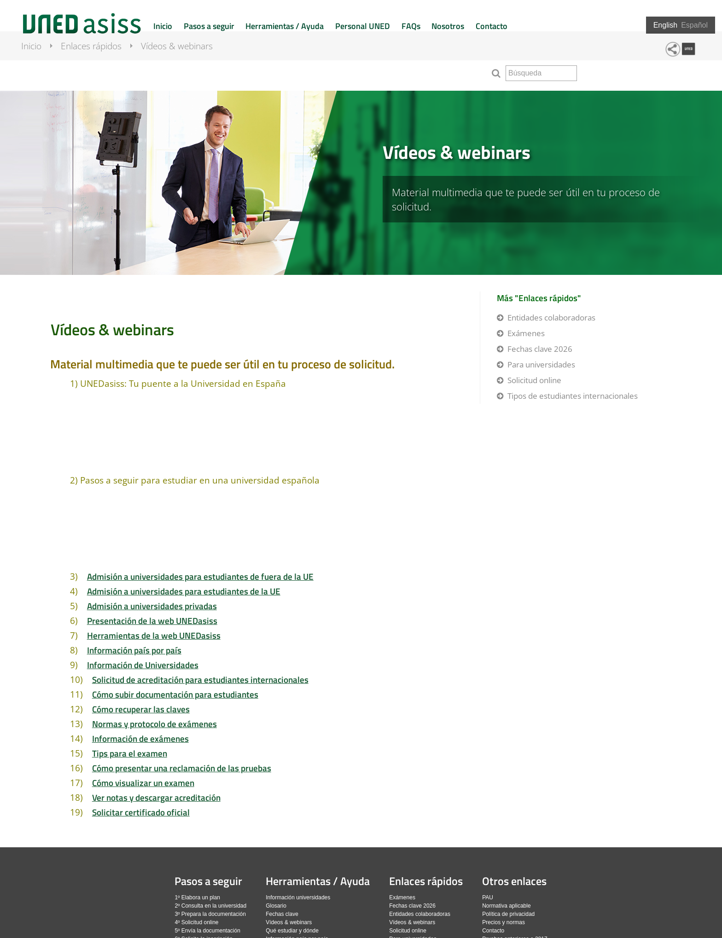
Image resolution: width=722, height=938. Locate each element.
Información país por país (134, 650)
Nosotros (447, 26)
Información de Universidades (142, 664)
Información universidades (298, 897)
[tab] (361, 183)
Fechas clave (282, 914)
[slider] (361, 183)
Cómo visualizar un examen (143, 782)
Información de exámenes (140, 738)
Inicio (162, 26)
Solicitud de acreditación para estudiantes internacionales (200, 679)
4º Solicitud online (196, 922)
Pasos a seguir (209, 26)
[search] (541, 73)
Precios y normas (503, 922)
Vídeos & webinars (185, 71)
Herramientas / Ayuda (284, 26)
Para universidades (541, 364)
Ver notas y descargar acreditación (156, 797)
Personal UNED (362, 26)
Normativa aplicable (506, 906)
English (665, 25)
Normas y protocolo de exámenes (154, 723)
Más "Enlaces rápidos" (539, 297)
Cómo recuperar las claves (141, 709)
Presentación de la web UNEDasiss (152, 620)
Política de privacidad (508, 914)
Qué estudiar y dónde (292, 930)
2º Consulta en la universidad (210, 906)
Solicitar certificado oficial (141, 812)
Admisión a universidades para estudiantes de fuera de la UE (200, 576)
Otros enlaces (514, 881)
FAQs (411, 26)
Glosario (276, 906)
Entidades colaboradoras (551, 317)
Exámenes (526, 333)
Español (694, 25)
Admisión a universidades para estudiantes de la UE (183, 591)
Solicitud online (534, 380)
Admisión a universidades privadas (152, 605)
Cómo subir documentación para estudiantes (175, 694)
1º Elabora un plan (197, 897)
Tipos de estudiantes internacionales (572, 395)
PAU (487, 897)
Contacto (491, 26)
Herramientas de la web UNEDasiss (154, 635)
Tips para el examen (129, 753)
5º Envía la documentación (207, 930)
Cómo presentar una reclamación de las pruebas (181, 768)
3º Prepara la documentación (210, 914)
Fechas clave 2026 (539, 349)
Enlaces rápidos (99, 71)
